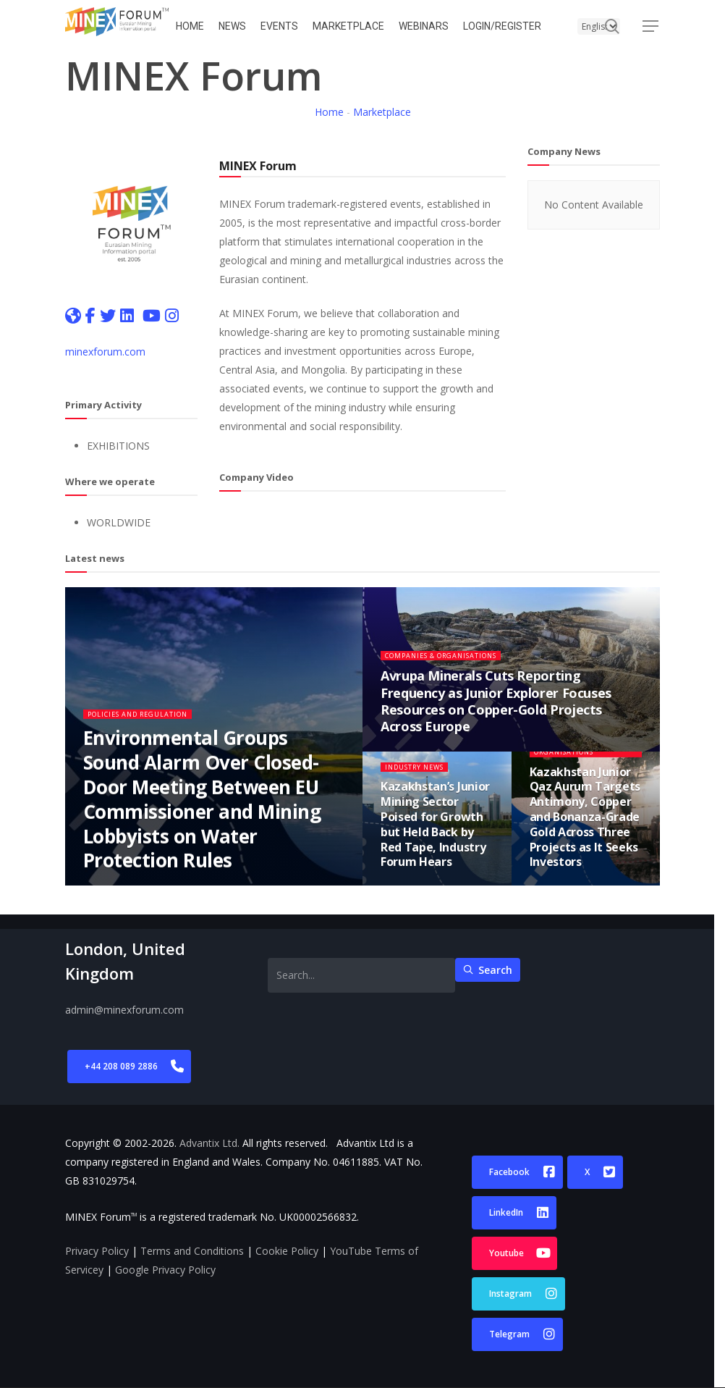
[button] (651, 26)
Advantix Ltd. (209, 1143)
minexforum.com (105, 351)
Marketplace (382, 112)
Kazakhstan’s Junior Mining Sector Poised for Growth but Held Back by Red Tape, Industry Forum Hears (435, 836)
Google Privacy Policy (165, 1269)
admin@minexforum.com (124, 1010)
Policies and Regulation (149, 725)
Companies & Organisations (454, 667)
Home (329, 112)
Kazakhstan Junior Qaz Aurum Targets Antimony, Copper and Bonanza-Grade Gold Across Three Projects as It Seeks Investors (585, 829)
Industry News (421, 778)
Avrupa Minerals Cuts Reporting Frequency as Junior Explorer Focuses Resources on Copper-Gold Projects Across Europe (496, 713)
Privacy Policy (97, 1251)
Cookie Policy (286, 1251)
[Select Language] (598, 26)
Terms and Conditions (192, 1251)
